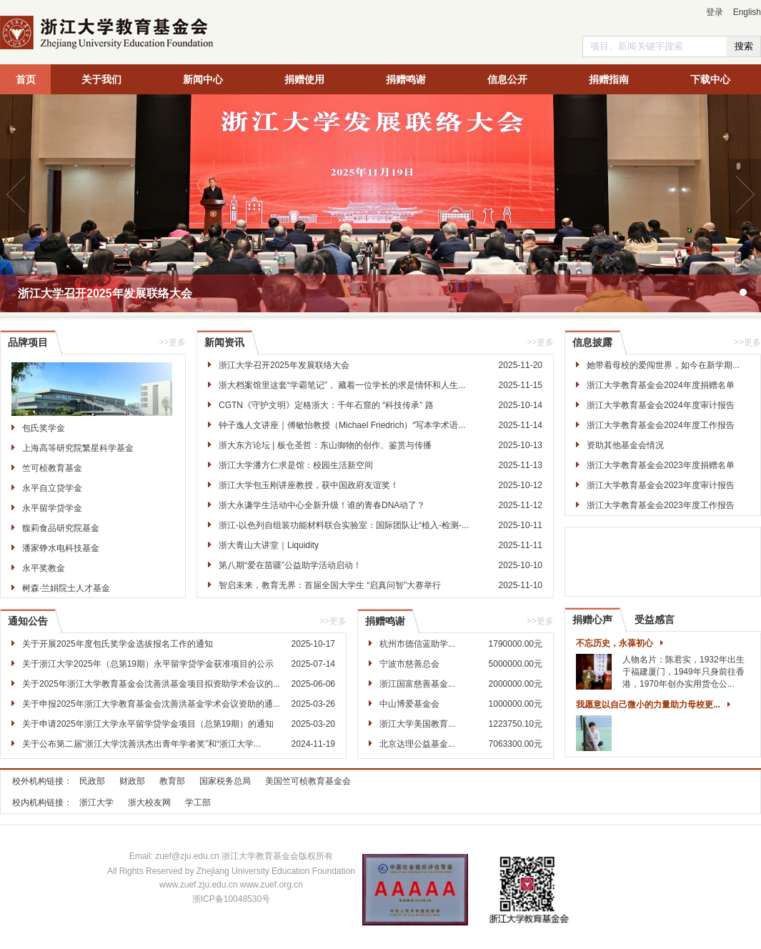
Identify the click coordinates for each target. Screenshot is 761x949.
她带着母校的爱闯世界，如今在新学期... (663, 365)
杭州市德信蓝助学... (417, 644)
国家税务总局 (225, 781)
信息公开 (507, 79)
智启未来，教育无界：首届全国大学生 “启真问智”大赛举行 (330, 585)
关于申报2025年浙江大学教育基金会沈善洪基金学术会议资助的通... (151, 704)
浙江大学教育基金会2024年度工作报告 (661, 425)
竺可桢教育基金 (52, 468)
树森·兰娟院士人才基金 (66, 588)
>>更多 (172, 342)
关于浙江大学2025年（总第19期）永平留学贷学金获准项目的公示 (148, 664)
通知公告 (28, 621)
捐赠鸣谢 (406, 79)
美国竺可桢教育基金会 (308, 781)
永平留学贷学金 (52, 508)
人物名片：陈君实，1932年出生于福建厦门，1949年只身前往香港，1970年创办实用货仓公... (683, 672)
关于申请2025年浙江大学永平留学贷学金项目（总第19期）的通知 (148, 724)
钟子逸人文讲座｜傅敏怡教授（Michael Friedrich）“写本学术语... (342, 425)
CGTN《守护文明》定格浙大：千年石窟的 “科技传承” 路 (326, 405)
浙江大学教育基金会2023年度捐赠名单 (661, 465)
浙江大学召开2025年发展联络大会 (105, 293)
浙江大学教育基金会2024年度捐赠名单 (661, 385)
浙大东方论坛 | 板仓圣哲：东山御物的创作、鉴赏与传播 (325, 445)
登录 (714, 12)
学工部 (198, 803)
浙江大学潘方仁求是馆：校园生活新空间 (296, 465)
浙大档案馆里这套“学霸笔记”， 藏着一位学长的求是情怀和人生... (342, 385)
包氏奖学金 (43, 428)
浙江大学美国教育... (417, 724)
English (747, 12)
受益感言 (655, 619)
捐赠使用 (304, 79)
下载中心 (710, 79)
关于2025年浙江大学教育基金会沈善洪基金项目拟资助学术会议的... (151, 684)
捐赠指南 (609, 79)
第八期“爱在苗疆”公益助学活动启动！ (290, 565)
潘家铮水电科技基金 (60, 548)
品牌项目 (28, 342)
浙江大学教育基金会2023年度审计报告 (661, 485)
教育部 (172, 781)
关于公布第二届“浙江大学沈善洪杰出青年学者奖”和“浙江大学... (141, 744)
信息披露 (592, 342)
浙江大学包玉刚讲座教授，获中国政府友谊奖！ (309, 485)
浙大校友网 (149, 803)
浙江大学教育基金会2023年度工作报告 (661, 505)
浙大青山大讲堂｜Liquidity (269, 545)
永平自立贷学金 (52, 488)
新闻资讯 (224, 342)
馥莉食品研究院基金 (60, 528)
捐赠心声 (592, 619)
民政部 (92, 781)
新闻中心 (203, 79)
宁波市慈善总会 (409, 664)
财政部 (132, 781)
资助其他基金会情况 (625, 445)
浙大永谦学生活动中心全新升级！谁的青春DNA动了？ (322, 505)
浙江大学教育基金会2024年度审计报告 (661, 405)
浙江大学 (96, 803)
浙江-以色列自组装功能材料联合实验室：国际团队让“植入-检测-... (344, 525)
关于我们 (101, 79)
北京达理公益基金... (417, 744)
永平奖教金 (43, 568)
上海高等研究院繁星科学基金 (78, 448)
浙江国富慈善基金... (417, 684)
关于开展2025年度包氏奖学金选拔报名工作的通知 (117, 644)
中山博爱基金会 (409, 704)
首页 (26, 79)
